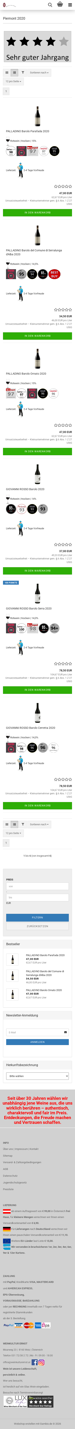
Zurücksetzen (37, 926)
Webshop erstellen (24, 1423)
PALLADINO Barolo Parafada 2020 (27, 131)
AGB (5, 1169)
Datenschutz (10, 1175)
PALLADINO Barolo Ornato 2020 (26, 373)
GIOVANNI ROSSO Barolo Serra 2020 (29, 608)
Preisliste (8, 1189)
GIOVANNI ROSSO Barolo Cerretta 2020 (30, 727)
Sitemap (7, 1155)
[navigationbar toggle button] (70, 5)
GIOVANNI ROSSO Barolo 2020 (25, 489)
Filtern (37, 917)
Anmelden (37, 1042)
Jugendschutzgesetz (15, 1182)
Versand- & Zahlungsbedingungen (22, 1162)
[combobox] (39, 73)
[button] (7, 73)
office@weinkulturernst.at (16, 1362)
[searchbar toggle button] (50, 5)
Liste (41, 1240)
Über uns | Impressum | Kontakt (20, 1148)
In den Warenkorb (38, 212)
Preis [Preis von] (9, 879)
